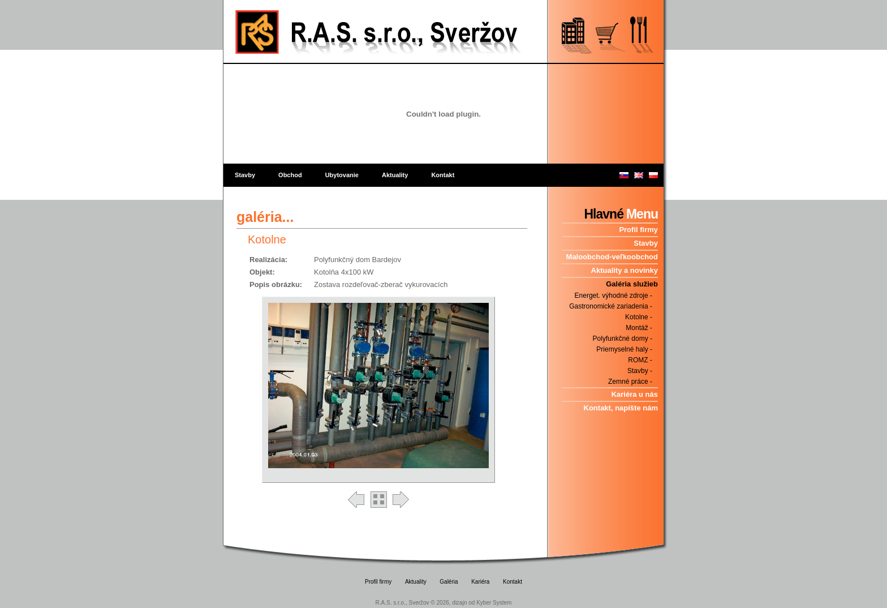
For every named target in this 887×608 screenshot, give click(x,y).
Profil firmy (638, 229)
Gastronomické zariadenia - (610, 306)
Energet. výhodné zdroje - (613, 295)
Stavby (245, 175)
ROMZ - (640, 360)
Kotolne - (638, 317)
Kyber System (493, 603)
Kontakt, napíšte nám (621, 408)
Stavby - (639, 371)
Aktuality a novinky (624, 270)
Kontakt (442, 175)
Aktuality (395, 175)
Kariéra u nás (635, 394)
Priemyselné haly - (624, 349)
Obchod (290, 175)
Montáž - (639, 328)
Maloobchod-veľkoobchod (612, 256)
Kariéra (480, 582)
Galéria (449, 582)
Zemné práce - (630, 382)
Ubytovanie (342, 175)
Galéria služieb (632, 284)
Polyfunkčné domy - (622, 338)
